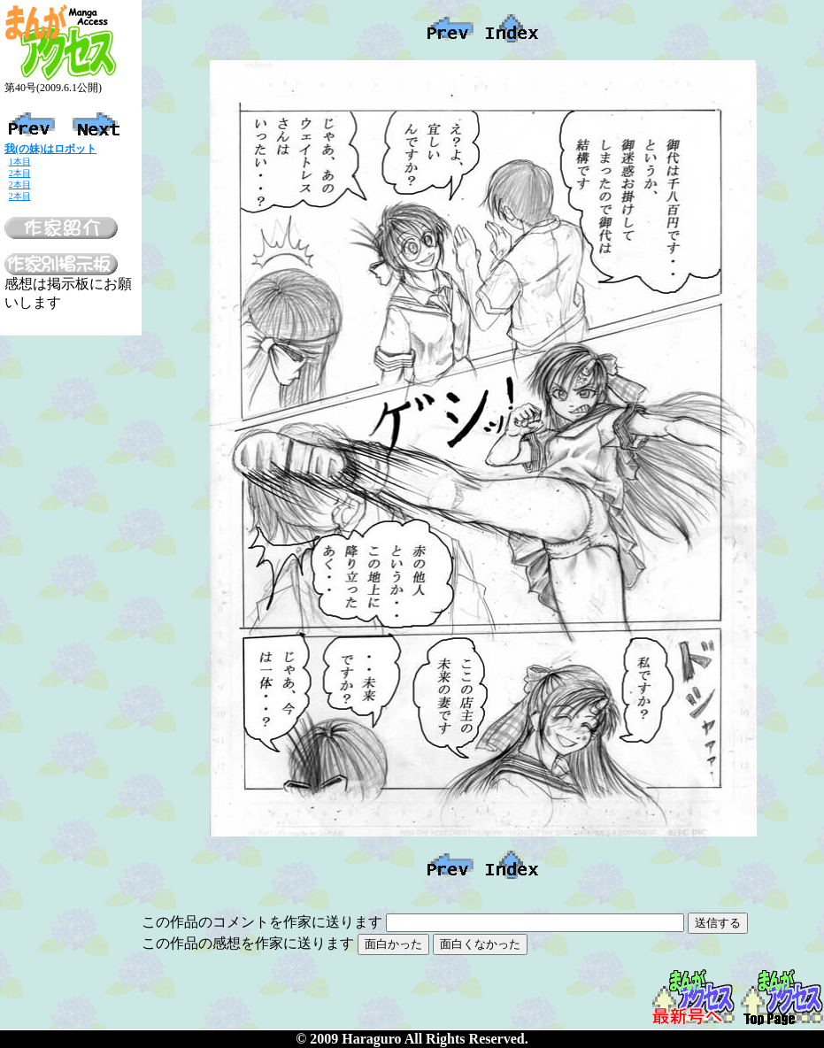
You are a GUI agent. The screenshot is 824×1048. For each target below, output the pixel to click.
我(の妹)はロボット (50, 149)
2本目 (20, 173)
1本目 (20, 161)
